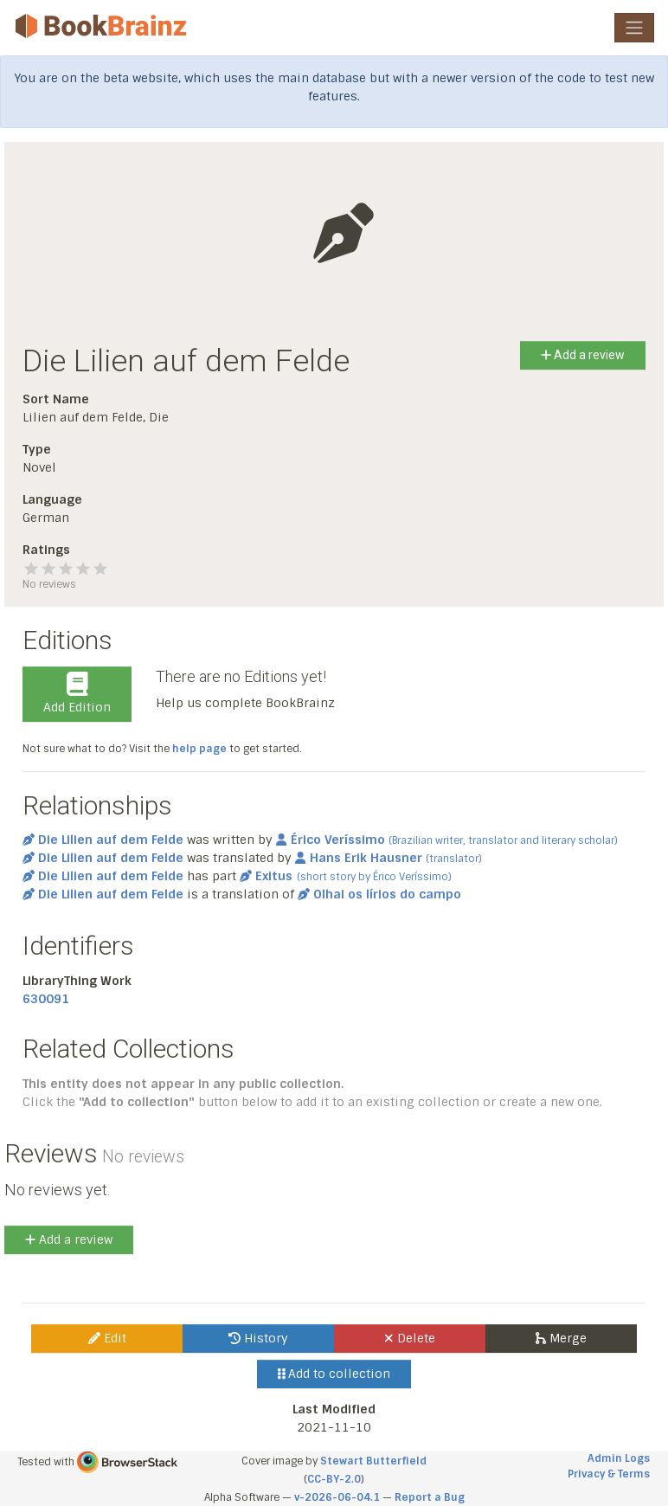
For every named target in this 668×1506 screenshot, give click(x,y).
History (258, 1338)
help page (199, 749)
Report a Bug (430, 1497)
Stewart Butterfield (373, 1461)
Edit (107, 1338)
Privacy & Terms (609, 1474)
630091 (45, 999)
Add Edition (77, 693)
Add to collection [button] (334, 1373)
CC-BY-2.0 (334, 1479)
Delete (409, 1338)
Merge (561, 1338)
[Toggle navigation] (634, 27)
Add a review (583, 355)
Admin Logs (619, 1458)
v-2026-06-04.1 (337, 1497)
